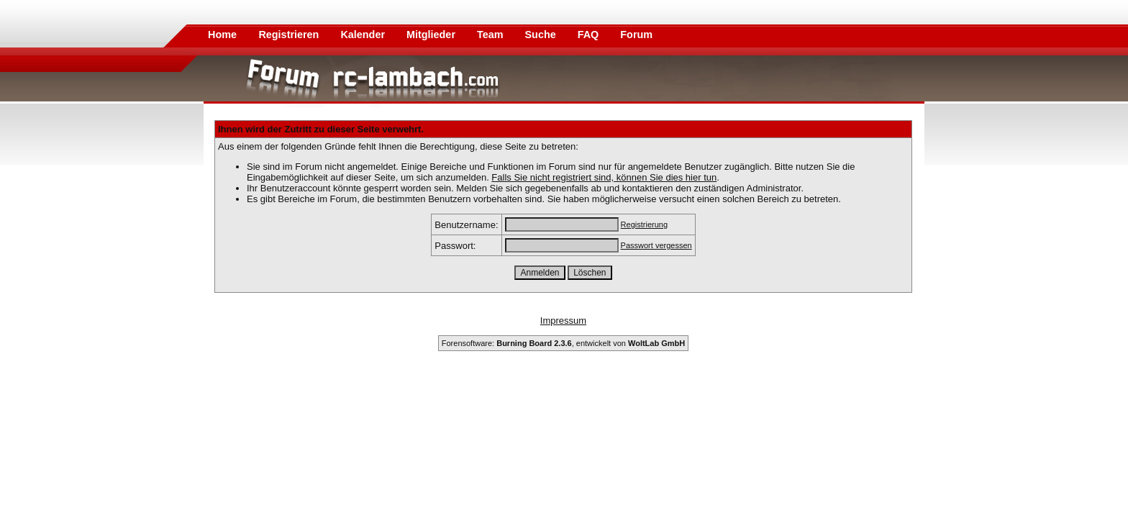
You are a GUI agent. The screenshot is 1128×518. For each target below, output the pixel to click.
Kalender (364, 34)
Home (222, 34)
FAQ (590, 34)
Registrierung (644, 224)
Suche (542, 34)
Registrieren (290, 34)
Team (491, 34)
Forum (636, 34)
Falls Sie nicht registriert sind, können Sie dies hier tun (604, 177)
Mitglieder (432, 34)
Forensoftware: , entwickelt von (563, 343)
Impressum (563, 320)
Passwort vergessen (656, 245)
